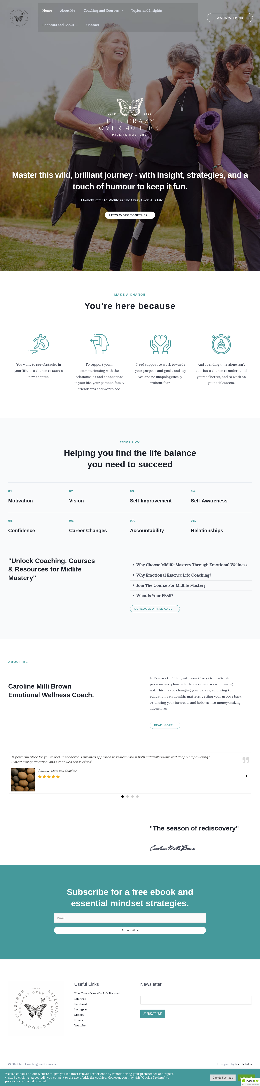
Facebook (80, 1004)
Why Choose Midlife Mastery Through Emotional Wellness (191, 564)
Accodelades (243, 1064)
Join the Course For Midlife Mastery (171, 585)
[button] (112, 10)
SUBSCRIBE (152, 1013)
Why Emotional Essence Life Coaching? (173, 575)
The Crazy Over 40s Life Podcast (97, 993)
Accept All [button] (246, 1077)
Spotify (79, 1015)
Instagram (81, 1009)
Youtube (80, 1025)
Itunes (78, 1020)
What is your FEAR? (154, 595)
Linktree (80, 999)
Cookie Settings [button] (223, 1077)
